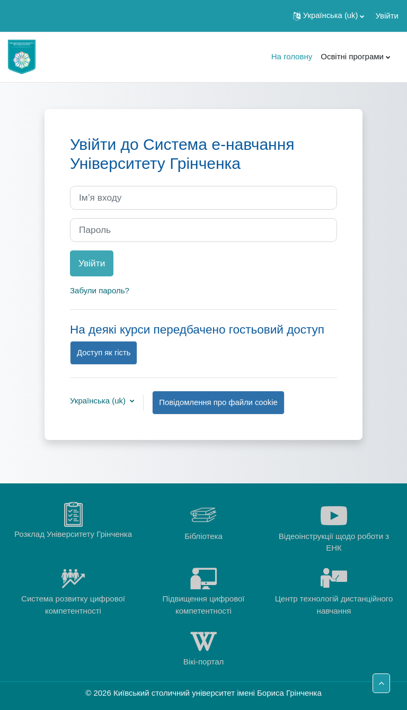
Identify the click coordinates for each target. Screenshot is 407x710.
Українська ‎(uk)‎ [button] (99, 400)
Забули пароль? (99, 290)
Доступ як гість (103, 352)
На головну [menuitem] (292, 56)
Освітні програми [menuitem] (352, 56)
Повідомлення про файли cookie (218, 402)
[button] (328, 16)
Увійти (387, 15)
